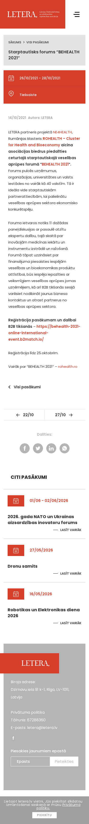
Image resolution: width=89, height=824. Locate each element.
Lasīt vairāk (70, 530)
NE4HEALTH (62, 132)
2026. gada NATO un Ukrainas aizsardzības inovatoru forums (42, 520)
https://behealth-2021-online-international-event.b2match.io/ (44, 333)
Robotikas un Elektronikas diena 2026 (44, 613)
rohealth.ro (67, 366)
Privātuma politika (28, 712)
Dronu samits (22, 566)
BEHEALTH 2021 (55, 164)
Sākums (14, 42)
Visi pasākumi (37, 42)
